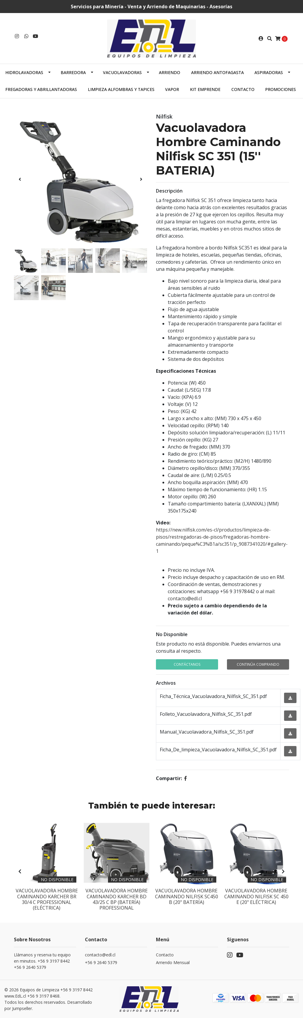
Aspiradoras (268, 72)
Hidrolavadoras (24, 72)
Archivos (166, 683)
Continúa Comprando (258, 664)
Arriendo (169, 72)
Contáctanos (187, 664)
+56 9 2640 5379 (101, 962)
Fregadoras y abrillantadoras (41, 89)
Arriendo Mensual (173, 962)
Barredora (73, 72)
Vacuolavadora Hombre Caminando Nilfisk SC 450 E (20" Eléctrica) (256, 896)
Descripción (169, 191)
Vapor (172, 89)
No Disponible (172, 634)
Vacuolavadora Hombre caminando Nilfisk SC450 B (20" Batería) (186, 896)
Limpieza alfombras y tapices (121, 89)
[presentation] (20, 179)
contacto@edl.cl (185, 598)
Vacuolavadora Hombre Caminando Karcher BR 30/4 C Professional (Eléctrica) (47, 899)
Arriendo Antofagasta (217, 72)
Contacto (242, 89)
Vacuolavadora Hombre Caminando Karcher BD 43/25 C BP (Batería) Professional (117, 899)
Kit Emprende (205, 89)
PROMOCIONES (280, 89)
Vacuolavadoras (122, 72)
